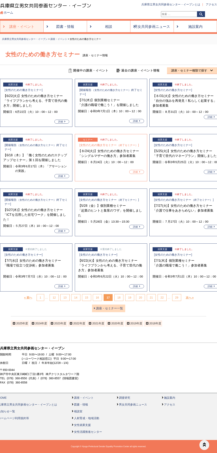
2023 (57, 323)
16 (97, 297)
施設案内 (169, 397)
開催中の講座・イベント (90, 70)
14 (75, 297)
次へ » (190, 297)
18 (119, 297)
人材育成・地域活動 (86, 418)
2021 (95, 323)
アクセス (211, 4)
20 (140, 297)
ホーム (8, 12)
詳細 (61, 121)
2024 (38, 323)
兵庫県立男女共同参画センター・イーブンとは (170, 4)
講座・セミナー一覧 (108, 308)
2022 (76, 323)
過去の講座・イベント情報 (140, 70)
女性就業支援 (82, 425)
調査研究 (124, 397)
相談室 (78, 411)
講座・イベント (84, 397)
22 (162, 297)
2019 (133, 323)
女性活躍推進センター (88, 431)
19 (129, 297)
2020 (114, 323)
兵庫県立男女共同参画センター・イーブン (45, 5)
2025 (19, 323)
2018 (152, 323)
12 (54, 297)
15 (86, 297)
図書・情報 (81, 404)
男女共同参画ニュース (133, 404)
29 (176, 297)
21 (151, 297)
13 (65, 297)
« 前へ (28, 297)
